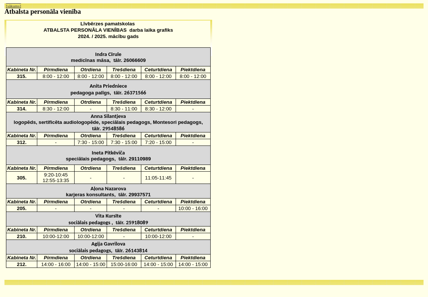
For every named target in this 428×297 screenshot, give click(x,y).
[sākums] (13, 6)
